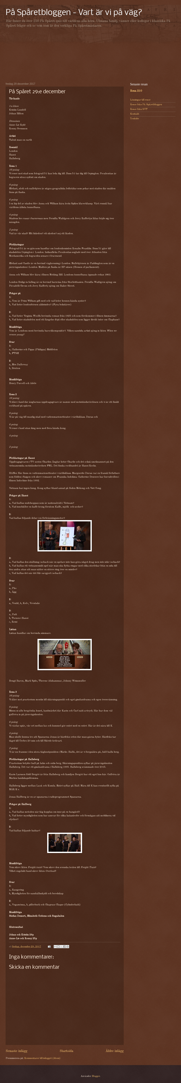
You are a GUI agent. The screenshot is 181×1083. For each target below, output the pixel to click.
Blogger (96, 1076)
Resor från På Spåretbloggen (146, 104)
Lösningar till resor (140, 100)
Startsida (66, 1051)
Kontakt (134, 114)
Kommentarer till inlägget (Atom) (42, 1058)
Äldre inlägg (115, 1051)
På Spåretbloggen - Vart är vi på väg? (74, 12)
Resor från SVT (139, 109)
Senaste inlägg (16, 1051)
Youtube (134, 118)
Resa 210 (136, 91)
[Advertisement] (90, 55)
